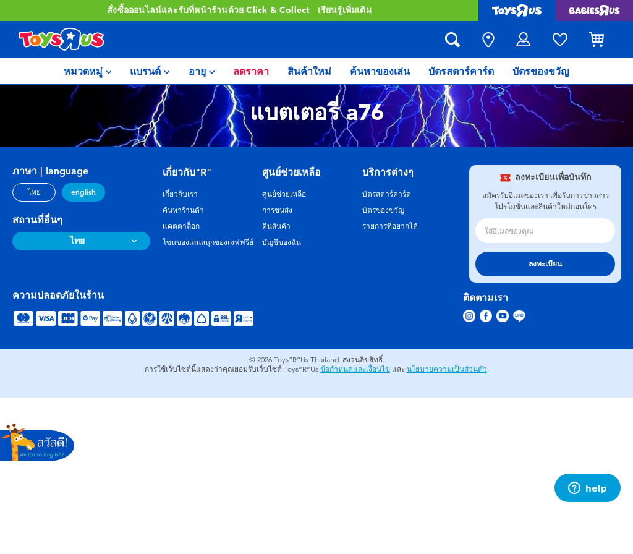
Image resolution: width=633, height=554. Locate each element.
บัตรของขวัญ (383, 210)
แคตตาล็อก (181, 226)
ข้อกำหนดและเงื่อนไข (355, 369)
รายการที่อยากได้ (390, 226)
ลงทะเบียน (545, 264)
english (83, 192)
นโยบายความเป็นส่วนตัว (447, 369)
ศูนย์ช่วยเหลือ (284, 194)
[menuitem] (87, 71)
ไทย (34, 192)
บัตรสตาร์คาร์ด (386, 194)
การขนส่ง (277, 210)
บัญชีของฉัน (281, 242)
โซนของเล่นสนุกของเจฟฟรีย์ (208, 242)
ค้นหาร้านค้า (183, 210)
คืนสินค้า (276, 226)
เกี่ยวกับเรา (180, 194)
